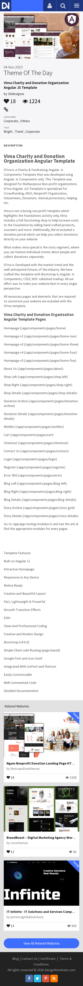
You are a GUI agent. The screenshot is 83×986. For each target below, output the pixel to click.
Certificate (47, 958)
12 (10, 851)
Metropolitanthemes (25, 768)
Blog (15, 958)
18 (10, 99)
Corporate (11, 121)
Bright (8, 131)
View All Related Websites (42, 943)
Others (25, 121)
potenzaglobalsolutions (27, 917)
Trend (19, 131)
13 (10, 925)
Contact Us (29, 958)
